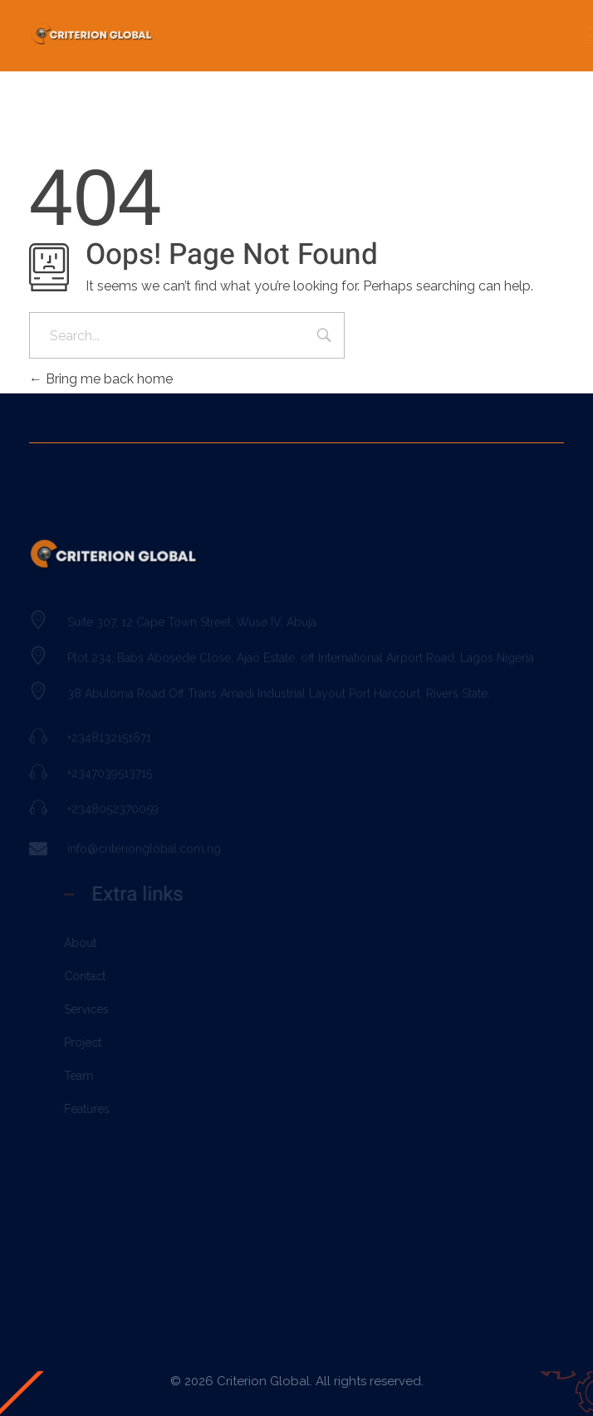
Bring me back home (101, 379)
